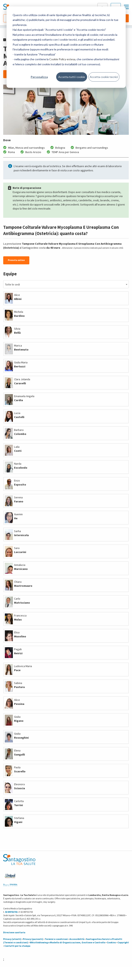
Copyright (123, 942)
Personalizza (39, 77)
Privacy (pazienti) (33, 938)
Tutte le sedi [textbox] (12, 284)
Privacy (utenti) (12, 938)
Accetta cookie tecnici (104, 77)
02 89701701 (11, 911)
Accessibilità (77, 938)
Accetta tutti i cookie (71, 77)
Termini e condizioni (56, 938)
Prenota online (16, 260)
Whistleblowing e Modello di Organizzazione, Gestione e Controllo (67, 942)
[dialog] (66, 47)
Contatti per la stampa (17, 945)
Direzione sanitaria (14, 932)
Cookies (111, 942)
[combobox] (66, 284)
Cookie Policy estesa (62, 59)
